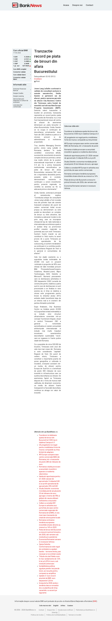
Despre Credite (22, 93)
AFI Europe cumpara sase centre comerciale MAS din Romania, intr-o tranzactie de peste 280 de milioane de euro (50, 459)
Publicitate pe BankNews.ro (85, 610)
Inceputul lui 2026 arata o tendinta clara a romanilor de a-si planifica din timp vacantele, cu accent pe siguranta (49, 588)
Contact (89, 5)
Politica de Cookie (37, 615)
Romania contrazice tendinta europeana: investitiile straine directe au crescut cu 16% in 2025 (81, 175)
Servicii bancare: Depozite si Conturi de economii (22, 100)
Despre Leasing (22, 96)
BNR (94, 601)
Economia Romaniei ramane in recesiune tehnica (80, 187)
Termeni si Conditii (74, 615)
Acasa (66, 5)
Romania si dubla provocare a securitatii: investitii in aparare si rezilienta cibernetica (80, 151)
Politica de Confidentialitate (56, 615)
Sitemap (55, 612)
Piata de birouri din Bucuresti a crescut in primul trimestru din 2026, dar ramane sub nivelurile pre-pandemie (80, 181)
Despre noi (77, 5)
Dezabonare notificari (65, 610)
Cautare (70, 605)
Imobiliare (38, 79)
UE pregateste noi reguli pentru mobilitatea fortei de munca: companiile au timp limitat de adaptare (80, 138)
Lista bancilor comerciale (22, 106)
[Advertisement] (62, 29)
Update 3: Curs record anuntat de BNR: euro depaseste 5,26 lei (47, 578)
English (55, 605)
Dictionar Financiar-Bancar (22, 89)
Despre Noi (51, 610)
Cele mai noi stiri (45, 605)
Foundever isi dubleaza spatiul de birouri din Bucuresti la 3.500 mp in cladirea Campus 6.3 (81, 132)
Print (37, 81)
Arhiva (63, 605)
